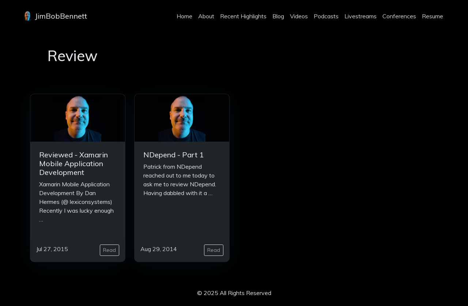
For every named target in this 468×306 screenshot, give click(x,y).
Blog (278, 16)
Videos (299, 16)
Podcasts (326, 16)
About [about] (206, 16)
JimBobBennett (54, 16)
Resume (432, 16)
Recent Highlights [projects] (243, 16)
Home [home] (184, 16)
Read (109, 250)
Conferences (399, 16)
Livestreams (360, 16)
